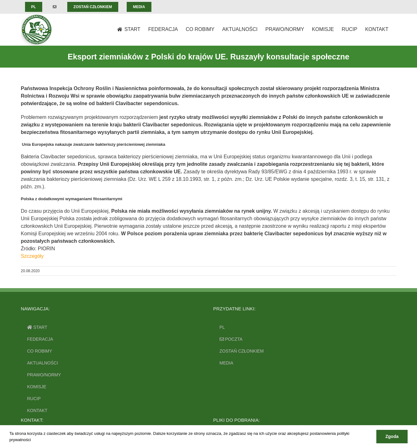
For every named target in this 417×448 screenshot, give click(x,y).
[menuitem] (33, 7)
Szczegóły (32, 256)
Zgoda (392, 436)
